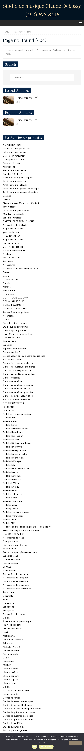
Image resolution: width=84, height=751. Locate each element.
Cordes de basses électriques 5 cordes (22, 708)
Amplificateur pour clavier (16, 210)
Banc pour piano (11, 541)
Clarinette (8, 596)
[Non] (75, 743)
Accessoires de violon (14, 614)
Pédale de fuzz (10, 465)
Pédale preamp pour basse (16, 512)
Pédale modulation (12, 501)
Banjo (6, 657)
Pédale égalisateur (12, 494)
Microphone (9, 166)
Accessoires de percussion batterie (20, 268)
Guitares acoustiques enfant (17, 370)
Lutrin (6, 632)
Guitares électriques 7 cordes (18, 385)
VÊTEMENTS (9, 570)
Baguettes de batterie (14, 228)
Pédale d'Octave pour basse (17, 443)
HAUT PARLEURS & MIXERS (17, 399)
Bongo (6, 272)
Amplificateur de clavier (15, 185)
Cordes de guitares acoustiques (19, 712)
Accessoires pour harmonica (17, 588)
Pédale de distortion (13, 457)
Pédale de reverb (11, 472)
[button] (80, 23)
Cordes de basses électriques (17, 705)
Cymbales (8, 254)
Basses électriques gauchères (18, 363)
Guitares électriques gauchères (19, 392)
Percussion (8, 261)
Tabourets (8, 643)
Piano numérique (11, 559)
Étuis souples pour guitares (17, 326)
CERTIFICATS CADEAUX (15, 297)
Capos (6, 319)
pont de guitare (11, 563)
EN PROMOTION (12, 625)
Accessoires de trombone (15, 581)
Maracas (7, 286)
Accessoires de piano (13, 537)
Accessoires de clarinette (16, 574)
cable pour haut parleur (14, 152)
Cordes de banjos (11, 697)
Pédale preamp (10, 508)
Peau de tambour (11, 235)
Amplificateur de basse (14, 181)
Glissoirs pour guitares (14, 330)
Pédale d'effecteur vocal (15, 428)
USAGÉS (7, 566)
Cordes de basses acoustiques (18, 701)
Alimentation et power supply (18, 177)
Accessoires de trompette (16, 585)
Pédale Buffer (10, 421)
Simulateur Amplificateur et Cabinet (21, 203)
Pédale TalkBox (11, 519)
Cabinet (7, 196)
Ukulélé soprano (11, 679)
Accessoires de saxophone (16, 577)
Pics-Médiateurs (11, 337)
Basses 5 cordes (11, 694)
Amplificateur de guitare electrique (20, 192)
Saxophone (8, 606)
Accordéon (8, 592)
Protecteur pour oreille (15, 170)
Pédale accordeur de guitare (17, 414)
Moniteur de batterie (13, 214)
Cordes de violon (11, 650)
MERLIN (7, 665)
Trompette (8, 610)
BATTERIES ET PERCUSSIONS (18, 221)
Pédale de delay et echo (15, 454)
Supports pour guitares (14, 348)
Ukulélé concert (11, 676)
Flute (5, 599)
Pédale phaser (10, 505)
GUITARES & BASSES (13, 305)
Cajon (6, 276)
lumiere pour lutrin (12, 628)
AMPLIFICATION (12, 145)
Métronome (9, 635)
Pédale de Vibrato (12, 483)
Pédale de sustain (12, 475)
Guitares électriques (13, 381)
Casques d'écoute (11, 163)
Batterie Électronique (14, 250)
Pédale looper (10, 497)
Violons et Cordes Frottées (17, 690)
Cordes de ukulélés (12, 723)
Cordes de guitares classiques (18, 715)
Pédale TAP (9, 523)
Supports (7, 345)
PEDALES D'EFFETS (13, 403)
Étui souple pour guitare (15, 730)
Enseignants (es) (27, 98)
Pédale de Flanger (12, 461)
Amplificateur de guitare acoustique (21, 188)
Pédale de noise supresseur (16, 468)
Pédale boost (9, 417)
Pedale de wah (10, 490)
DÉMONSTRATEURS (13, 301)
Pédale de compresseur (14, 450)
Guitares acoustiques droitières (19, 366)
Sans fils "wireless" (12, 174)
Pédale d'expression (13, 436)
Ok (34, 747)
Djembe (7, 283)
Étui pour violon (11, 654)
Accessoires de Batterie (15, 225)
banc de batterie (11, 243)
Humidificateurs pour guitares (18, 334)
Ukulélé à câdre (10, 668)
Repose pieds (9, 341)
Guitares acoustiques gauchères (19, 374)
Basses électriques (12, 359)
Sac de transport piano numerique (20, 552)
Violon (6, 617)
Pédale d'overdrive (12, 446)
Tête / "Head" (9, 206)
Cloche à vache (10, 279)
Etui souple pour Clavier (15, 545)
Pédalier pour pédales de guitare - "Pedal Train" (27, 526)
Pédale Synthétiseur (13, 516)
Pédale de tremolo (12, 479)
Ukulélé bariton (10, 672)
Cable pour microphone (14, 159)
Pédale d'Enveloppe (13, 432)
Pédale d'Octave (11, 439)
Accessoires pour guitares (16, 312)
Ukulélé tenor (10, 683)
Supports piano (10, 555)
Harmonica (8, 603)
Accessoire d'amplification (16, 148)
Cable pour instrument (14, 155)
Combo (6, 199)
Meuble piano (10, 548)
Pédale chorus (10, 425)
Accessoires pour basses (15, 308)
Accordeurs (8, 315)
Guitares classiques (13, 377)
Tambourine (9, 290)
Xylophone (8, 294)
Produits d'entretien (13, 639)
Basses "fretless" (11, 352)
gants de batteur (11, 232)
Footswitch (8, 406)
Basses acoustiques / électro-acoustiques (24, 356)
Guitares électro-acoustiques (18, 395)
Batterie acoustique (13, 246)
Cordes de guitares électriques (18, 719)
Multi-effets (9, 410)
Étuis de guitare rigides (15, 323)
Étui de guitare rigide (13, 726)
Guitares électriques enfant (17, 388)
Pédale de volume (12, 486)
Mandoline (8, 661)
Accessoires (9, 265)
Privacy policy (46, 747)
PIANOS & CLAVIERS (13, 534)
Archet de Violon (11, 646)
